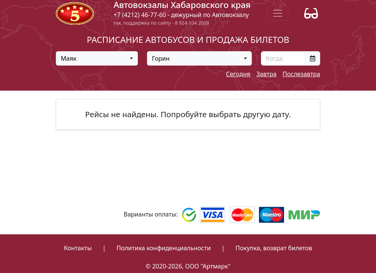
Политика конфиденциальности (164, 248)
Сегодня (238, 74)
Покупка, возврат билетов (273, 248)
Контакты (78, 248)
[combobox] (97, 58)
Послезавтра (301, 74)
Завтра (266, 74)
